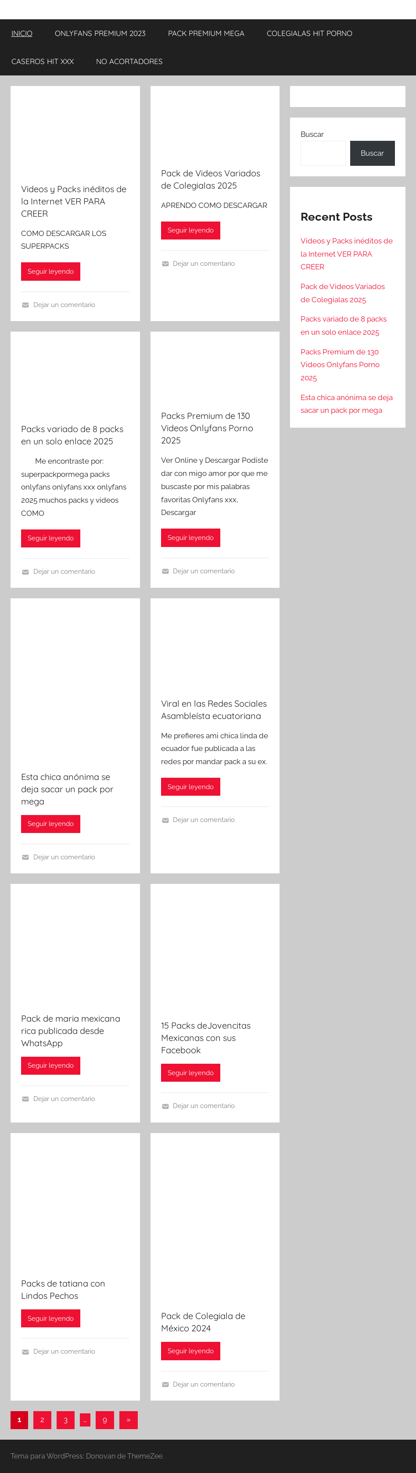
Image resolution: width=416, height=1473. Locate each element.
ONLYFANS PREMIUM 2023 (100, 33)
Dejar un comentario (64, 305)
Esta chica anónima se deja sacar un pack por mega (67, 789)
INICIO (21, 33)
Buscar (312, 134)
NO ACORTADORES (129, 61)
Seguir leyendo (51, 271)
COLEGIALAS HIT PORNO (309, 33)
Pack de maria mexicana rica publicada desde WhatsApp (70, 1030)
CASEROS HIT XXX (42, 61)
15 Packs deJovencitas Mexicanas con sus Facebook (206, 1037)
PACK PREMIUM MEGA (206, 33)
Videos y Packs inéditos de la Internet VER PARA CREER (73, 201)
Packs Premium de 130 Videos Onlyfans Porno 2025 (207, 428)
